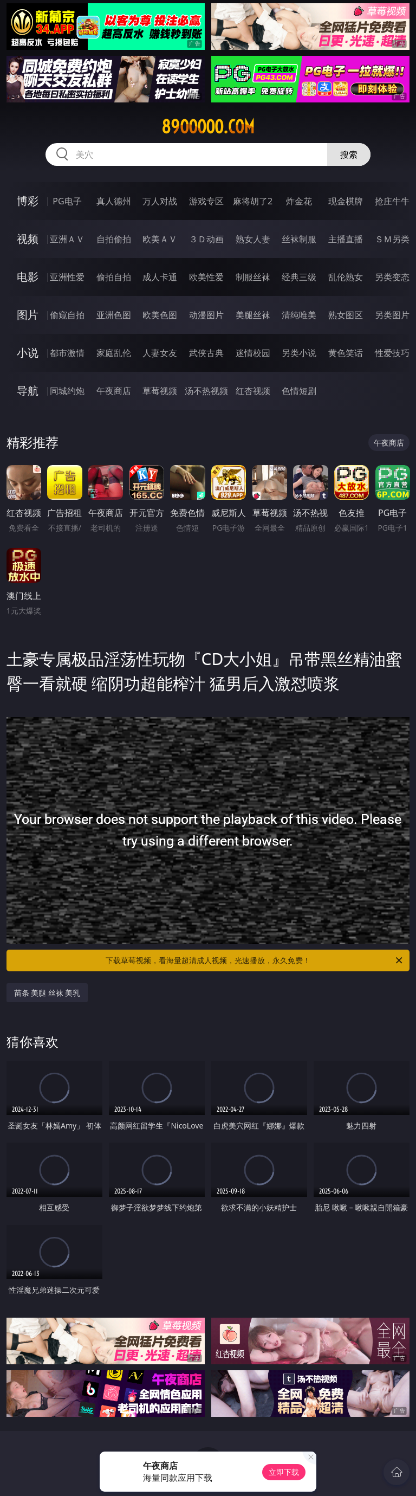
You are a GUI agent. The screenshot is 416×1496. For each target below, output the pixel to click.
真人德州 (113, 201)
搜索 (349, 154)
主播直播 (345, 239)
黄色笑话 (345, 353)
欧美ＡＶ (159, 239)
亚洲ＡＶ (67, 239)
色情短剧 (299, 391)
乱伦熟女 (345, 277)
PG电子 (67, 201)
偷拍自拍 (113, 277)
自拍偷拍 (113, 239)
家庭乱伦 (113, 353)
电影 (27, 276)
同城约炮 (67, 391)
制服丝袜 (253, 277)
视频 (27, 238)
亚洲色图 (113, 315)
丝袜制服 (299, 239)
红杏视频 (253, 391)
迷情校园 (253, 353)
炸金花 (299, 201)
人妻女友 (159, 353)
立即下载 (284, 1472)
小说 (27, 352)
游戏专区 (206, 201)
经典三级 (299, 277)
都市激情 (67, 353)
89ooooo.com (208, 127)
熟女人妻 (253, 239)
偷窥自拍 (67, 315)
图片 (27, 314)
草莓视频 (159, 391)
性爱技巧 (392, 353)
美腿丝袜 (253, 315)
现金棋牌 (345, 201)
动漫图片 (206, 315)
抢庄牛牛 (392, 201)
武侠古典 (206, 353)
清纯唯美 (299, 315)
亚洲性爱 (67, 277)
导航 (27, 390)
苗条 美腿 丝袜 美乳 (47, 993)
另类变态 (392, 277)
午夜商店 (113, 391)
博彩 (27, 201)
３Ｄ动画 (206, 239)
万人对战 (159, 201)
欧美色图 (159, 315)
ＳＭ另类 (392, 239)
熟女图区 (345, 315)
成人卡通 (159, 277)
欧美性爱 (206, 277)
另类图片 (392, 315)
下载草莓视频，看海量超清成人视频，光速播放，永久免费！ (255, 960)
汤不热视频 (206, 391)
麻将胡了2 (252, 201)
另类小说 (299, 353)
